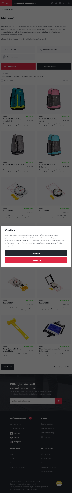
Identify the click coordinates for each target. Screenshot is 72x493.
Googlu (23, 240)
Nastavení (36, 253)
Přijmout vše (36, 260)
